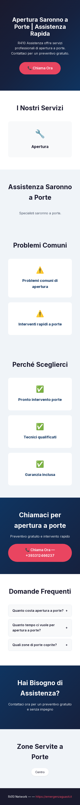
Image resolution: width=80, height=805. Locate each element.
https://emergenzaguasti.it (54, 796)
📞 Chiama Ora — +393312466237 (40, 553)
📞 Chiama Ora (40, 68)
